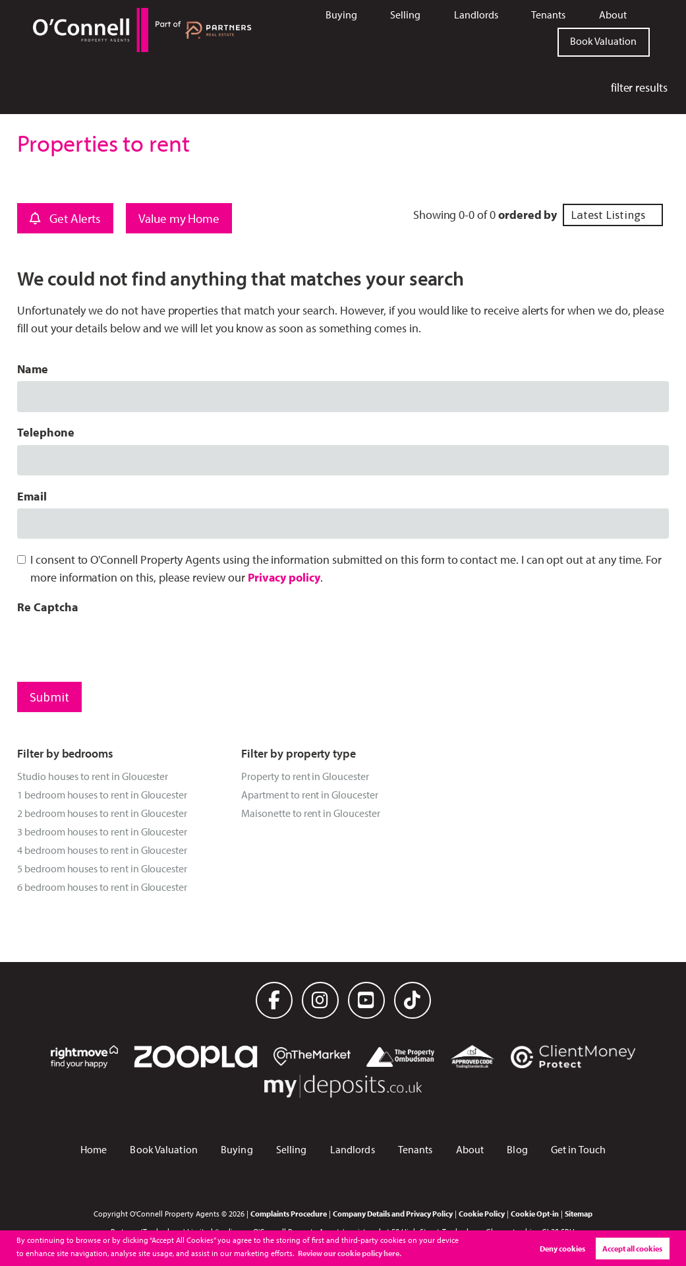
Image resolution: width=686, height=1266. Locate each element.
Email (32, 496)
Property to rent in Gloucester (304, 776)
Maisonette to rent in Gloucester (310, 813)
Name (32, 369)
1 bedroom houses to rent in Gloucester (102, 794)
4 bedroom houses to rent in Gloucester (102, 850)
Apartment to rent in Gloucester (309, 794)
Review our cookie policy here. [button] (349, 1253)
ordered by (527, 214)
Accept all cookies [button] (632, 1248)
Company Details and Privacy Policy (393, 1213)
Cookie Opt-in (535, 1213)
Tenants (548, 14)
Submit (49, 697)
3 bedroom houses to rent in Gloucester (102, 831)
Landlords (476, 14)
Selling (405, 14)
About (613, 14)
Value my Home (178, 218)
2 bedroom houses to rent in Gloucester (102, 813)
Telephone (45, 432)
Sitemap (578, 1213)
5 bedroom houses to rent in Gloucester (102, 868)
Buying (341, 14)
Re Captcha (47, 607)
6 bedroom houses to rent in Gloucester (102, 886)
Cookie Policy (482, 1213)
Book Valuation (603, 40)
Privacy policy (284, 577)
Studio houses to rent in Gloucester (92, 776)
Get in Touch (578, 1149)
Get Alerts (65, 218)
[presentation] (117, 645)
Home (93, 1149)
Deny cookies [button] (562, 1248)
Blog (517, 1149)
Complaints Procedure (288, 1213)
